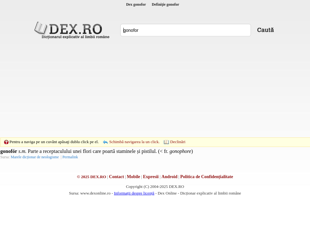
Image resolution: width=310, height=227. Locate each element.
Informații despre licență (134, 193)
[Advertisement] (145, 88)
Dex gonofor (136, 4)
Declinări (177, 141)
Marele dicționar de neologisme (35, 157)
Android (169, 176)
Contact (116, 176)
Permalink (70, 157)
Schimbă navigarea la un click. (134, 141)
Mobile (133, 176)
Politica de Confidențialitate (206, 176)
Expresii (151, 176)
